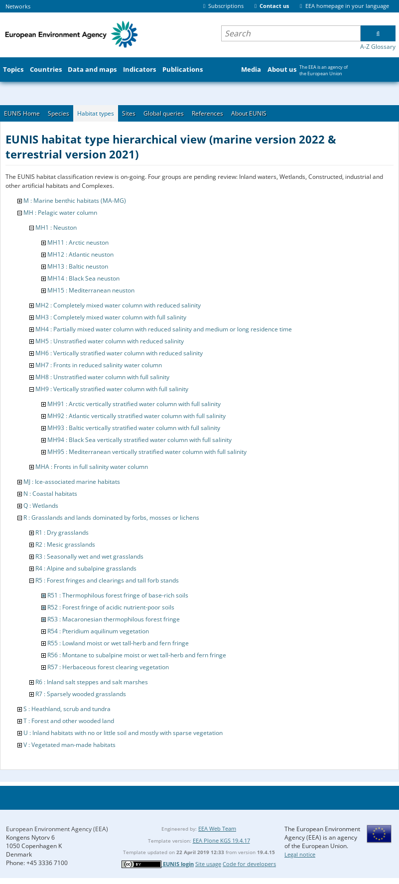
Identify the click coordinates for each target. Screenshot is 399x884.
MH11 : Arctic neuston (78, 242)
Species (58, 113)
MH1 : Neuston (56, 227)
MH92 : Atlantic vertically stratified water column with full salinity (136, 416)
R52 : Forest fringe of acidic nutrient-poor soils (110, 607)
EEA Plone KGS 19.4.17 (221, 840)
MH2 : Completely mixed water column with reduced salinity (118, 305)
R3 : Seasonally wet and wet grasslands (89, 556)
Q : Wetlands (40, 505)
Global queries (163, 113)
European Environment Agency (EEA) (57, 829)
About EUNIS (248, 113)
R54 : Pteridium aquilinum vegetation (98, 631)
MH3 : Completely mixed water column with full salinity (110, 317)
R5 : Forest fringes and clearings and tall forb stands (107, 580)
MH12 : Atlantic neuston (80, 254)
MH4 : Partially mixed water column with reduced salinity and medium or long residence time (163, 329)
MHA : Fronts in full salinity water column (91, 466)
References (207, 113)
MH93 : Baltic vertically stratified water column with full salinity (133, 428)
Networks (17, 6)
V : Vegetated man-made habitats (69, 744)
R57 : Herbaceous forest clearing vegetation (108, 667)
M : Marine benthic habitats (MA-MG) (74, 200)
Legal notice (299, 854)
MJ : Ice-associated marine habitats (71, 481)
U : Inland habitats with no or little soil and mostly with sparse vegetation (123, 733)
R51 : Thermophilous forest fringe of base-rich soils (117, 595)
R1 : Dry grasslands (62, 532)
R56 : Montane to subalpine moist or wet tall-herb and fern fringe (136, 655)
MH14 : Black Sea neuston (83, 278)
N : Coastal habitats (50, 493)
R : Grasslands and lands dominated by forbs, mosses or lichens (111, 517)
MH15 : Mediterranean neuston (90, 290)
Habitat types (95, 113)
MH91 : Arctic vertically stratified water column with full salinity (134, 404)
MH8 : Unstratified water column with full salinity (102, 377)
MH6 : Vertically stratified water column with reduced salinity (119, 353)
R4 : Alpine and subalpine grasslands (85, 568)
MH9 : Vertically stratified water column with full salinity (111, 389)
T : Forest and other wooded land (68, 721)
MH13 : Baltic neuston (77, 266)
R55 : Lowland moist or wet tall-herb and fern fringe (118, 643)
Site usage (208, 864)
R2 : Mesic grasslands (65, 544)
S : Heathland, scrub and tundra (67, 709)
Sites (128, 113)
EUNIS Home (22, 113)
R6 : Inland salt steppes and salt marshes (91, 682)
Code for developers (249, 864)
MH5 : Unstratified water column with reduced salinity (109, 341)
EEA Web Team (217, 828)
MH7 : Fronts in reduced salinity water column (98, 365)
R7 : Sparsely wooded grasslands (80, 694)
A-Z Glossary (378, 46)
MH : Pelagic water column (60, 212)
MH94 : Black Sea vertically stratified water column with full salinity (139, 440)
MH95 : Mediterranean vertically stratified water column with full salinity (147, 451)
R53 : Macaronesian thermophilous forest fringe (113, 619)
